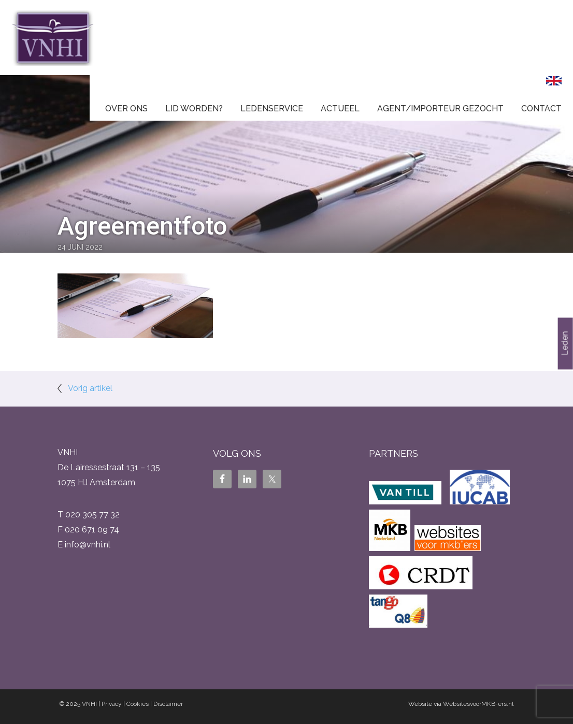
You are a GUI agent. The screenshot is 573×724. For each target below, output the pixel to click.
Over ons (126, 108)
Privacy (112, 703)
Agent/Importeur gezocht (440, 108)
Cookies (137, 703)
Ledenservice (271, 108)
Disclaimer (168, 703)
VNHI (89, 703)
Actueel (340, 108)
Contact (541, 108)
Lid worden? (194, 108)
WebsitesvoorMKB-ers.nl (478, 703)
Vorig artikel (90, 388)
